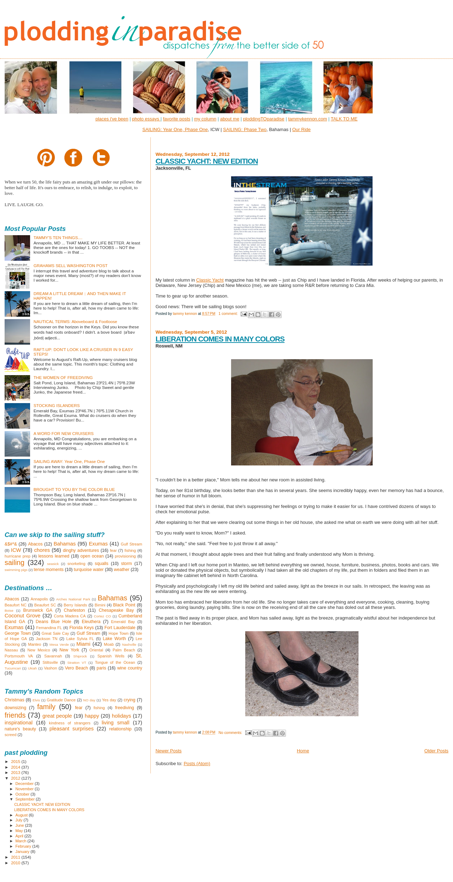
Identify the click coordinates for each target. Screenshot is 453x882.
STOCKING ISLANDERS (57, 405)
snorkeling (76, 563)
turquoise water (89, 569)
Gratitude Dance (61, 700)
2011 (16, 857)
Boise (9, 610)
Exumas (98, 544)
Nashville (129, 644)
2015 (16, 761)
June (20, 825)
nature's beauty (20, 728)
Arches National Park (73, 599)
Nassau (11, 650)
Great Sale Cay (55, 633)
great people (57, 716)
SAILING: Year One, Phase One (175, 129)
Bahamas (64, 544)
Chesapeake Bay (116, 610)
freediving (124, 707)
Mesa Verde (59, 644)
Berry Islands (75, 605)
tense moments (48, 569)
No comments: (230, 733)
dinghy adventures (81, 550)
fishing (130, 550)
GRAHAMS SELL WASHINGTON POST (71, 265)
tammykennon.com (307, 118)
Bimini (100, 605)
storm (126, 563)
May (20, 831)
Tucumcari (13, 668)
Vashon (50, 668)
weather (122, 569)
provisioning (125, 556)
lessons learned (53, 556)
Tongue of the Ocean (115, 662)
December (25, 783)
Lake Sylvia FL (80, 639)
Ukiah (32, 668)
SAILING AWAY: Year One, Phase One (69, 461)
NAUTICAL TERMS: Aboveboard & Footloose (75, 321)
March (22, 841)
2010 (16, 862)
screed (10, 735)
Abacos (35, 544)
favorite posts (176, 118)
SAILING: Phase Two (244, 129)
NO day (89, 700)
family (46, 707)
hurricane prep (17, 556)
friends (15, 715)
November (25, 789)
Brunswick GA (37, 610)
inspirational (19, 722)
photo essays (146, 118)
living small (115, 722)
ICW (16, 550)
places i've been (112, 118)
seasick (53, 564)
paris (101, 668)
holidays (121, 716)
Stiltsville (50, 662)
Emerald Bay (123, 622)
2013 (16, 772)
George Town (18, 633)
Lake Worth (114, 638)
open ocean (92, 556)
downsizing (15, 707)
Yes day (109, 700)
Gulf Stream (131, 544)
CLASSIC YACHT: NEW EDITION (206, 161)
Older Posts (436, 750)
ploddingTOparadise (264, 118)
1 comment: (228, 314)
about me (229, 118)
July (20, 820)
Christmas (14, 699)
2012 (16, 778)
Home (303, 750)
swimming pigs (16, 570)
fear (113, 550)
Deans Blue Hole (53, 621)
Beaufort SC (45, 605)
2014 (16, 767)
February (24, 846)
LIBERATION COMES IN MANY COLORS (220, 339)
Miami (83, 644)
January (23, 851)
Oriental (96, 650)
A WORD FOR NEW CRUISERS (64, 433)
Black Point (124, 605)
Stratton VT (76, 663)
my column (205, 118)
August (22, 815)
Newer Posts (168, 750)
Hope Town (118, 633)
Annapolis (39, 599)
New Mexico (38, 650)
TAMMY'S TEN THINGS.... (58, 237)
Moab (109, 644)
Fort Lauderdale (120, 627)
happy (92, 716)
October (23, 794)
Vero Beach (76, 668)
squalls (101, 563)
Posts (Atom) (197, 763)
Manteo (34, 644)
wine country (129, 668)
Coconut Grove (22, 615)
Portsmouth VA (19, 656)
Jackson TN (46, 639)
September (26, 799)
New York (69, 650)
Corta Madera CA (70, 616)
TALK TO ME (344, 118)
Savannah (53, 656)
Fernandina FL (49, 628)
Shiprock (80, 656)
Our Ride (301, 129)
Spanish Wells (110, 656)
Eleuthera (91, 621)
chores (42, 550)
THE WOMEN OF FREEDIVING (63, 377)
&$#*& (11, 544)
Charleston (74, 610)
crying (130, 699)
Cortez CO (102, 616)
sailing (14, 562)
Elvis (36, 700)
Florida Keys (81, 627)
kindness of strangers (69, 723)
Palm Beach (124, 650)
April (20, 836)
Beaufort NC (16, 605)
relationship (120, 728)
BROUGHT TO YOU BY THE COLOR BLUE (74, 489)
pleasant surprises (72, 728)
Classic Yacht (210, 280)
